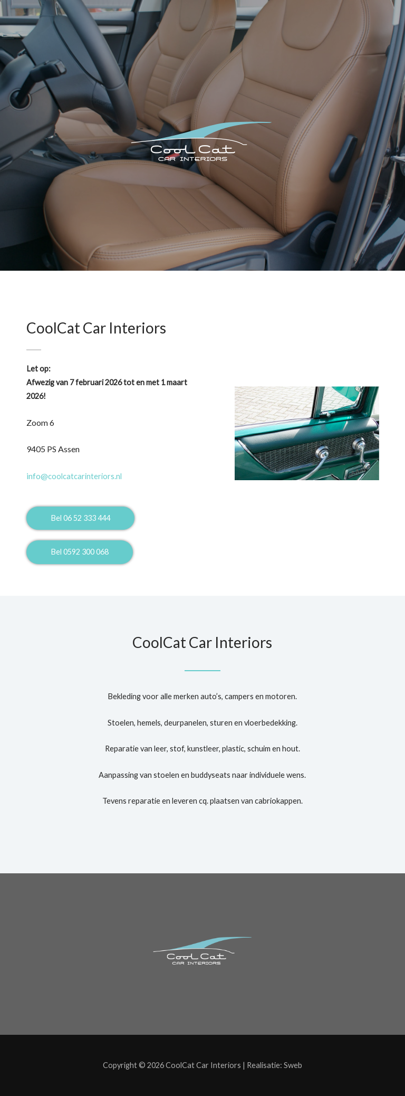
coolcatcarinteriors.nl (74, 476)
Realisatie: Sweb (274, 1065)
